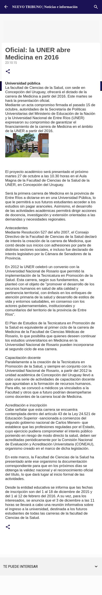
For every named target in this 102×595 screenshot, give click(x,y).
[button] (7, 71)
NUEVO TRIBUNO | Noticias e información (44, 7)
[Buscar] (96, 7)
